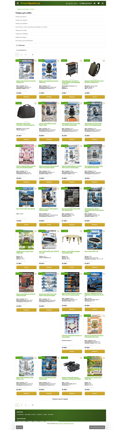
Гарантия (39, 411)
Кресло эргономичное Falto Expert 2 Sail (93, 333)
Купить (95, 96)
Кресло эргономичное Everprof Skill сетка (48, 81)
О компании (20, 411)
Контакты (50, 411)
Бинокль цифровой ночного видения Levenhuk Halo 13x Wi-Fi (94, 292)
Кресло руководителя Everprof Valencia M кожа (25, 291)
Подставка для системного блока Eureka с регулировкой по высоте (71, 82)
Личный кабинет (21, 418)
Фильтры (20, 45)
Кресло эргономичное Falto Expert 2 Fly (70, 333)
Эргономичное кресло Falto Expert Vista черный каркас (93, 123)
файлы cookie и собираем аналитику (64, 423)
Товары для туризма (21, 20)
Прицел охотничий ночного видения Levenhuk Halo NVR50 (25, 375)
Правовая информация (52, 418)
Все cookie (19, 427)
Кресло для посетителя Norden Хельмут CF (26, 81)
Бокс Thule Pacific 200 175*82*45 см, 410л (49, 249)
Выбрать (26, 96)
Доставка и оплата (30, 411)
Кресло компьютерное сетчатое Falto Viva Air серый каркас (72, 165)
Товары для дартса (20, 16)
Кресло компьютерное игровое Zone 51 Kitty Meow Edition (26, 165)
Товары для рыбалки (21, 23)
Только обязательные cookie (97, 427)
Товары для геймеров (21, 33)
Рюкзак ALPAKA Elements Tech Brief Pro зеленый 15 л (94, 81)
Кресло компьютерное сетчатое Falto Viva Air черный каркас (72, 291)
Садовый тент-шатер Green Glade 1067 (47, 375)
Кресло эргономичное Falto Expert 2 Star (47, 123)
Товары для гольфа (21, 30)
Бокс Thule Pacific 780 (91, 248)
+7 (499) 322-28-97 (85, 3)
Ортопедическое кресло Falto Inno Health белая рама (94, 165)
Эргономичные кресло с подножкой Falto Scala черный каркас (94, 208)
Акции (45, 411)
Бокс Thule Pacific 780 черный (25, 206)
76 (32, 54)
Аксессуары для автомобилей (24, 40)
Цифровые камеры (20, 37)
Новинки (29, 418)
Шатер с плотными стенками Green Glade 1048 (71, 249)
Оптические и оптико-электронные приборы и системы (31, 27)
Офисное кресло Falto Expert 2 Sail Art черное (48, 207)
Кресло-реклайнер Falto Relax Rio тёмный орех (71, 207)
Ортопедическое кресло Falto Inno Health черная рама (71, 123)
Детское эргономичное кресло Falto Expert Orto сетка (48, 333)
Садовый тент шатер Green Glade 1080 (24, 249)
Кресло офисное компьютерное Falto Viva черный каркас (49, 165)
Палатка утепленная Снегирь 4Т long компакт (26, 333)
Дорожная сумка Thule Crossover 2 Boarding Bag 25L (25, 123)
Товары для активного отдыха (24, 9)
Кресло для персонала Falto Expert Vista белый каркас (48, 291)
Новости (35, 418)
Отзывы (42, 418)
